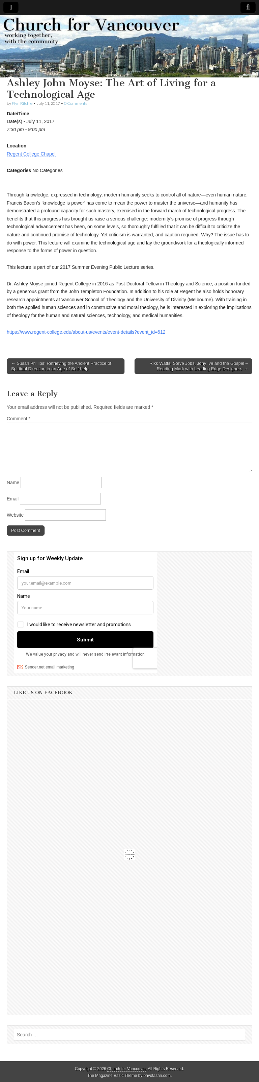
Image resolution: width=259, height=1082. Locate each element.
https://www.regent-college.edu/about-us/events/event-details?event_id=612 (86, 332)
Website (15, 515)
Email (13, 498)
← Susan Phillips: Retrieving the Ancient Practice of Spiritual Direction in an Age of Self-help (61, 366)
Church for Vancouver (126, 1068)
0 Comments (75, 103)
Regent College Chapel (31, 154)
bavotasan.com (157, 1075)
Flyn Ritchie (22, 103)
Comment (18, 418)
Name (13, 482)
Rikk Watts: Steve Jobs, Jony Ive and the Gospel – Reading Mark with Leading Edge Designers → (199, 366)
